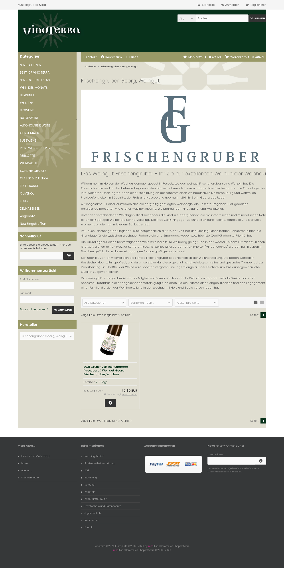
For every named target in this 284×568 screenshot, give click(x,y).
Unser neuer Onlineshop (34, 456)
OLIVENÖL (27, 193)
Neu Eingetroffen (33, 223)
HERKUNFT (27, 95)
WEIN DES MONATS (34, 87)
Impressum (111, 57)
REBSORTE (27, 155)
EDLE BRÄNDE (29, 186)
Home (23, 463)
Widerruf (88, 492)
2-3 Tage (102, 382)
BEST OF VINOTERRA (34, 72)
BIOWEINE (27, 110)
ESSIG (24, 201)
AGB (85, 470)
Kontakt (90, 57)
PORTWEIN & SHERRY (35, 148)
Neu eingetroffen (92, 456)
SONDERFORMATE (33, 171)
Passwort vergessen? (34, 309)
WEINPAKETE (29, 163)
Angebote (27, 216)
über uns (25, 470)
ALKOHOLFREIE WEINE (35, 125)
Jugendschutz (91, 513)
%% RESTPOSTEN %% (35, 80)
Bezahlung (89, 477)
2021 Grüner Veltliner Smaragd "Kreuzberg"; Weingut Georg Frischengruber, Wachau (105, 370)
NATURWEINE (29, 118)
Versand (88, 484)
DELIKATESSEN (30, 208)
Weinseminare (28, 477)
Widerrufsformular (93, 499)
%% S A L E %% (30, 65)
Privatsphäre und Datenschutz (101, 506)
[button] (186, 18)
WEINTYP (26, 102)
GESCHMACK (29, 133)
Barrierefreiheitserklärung (97, 463)
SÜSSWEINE (28, 140)
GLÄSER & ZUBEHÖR (34, 178)
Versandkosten (129, 394)
